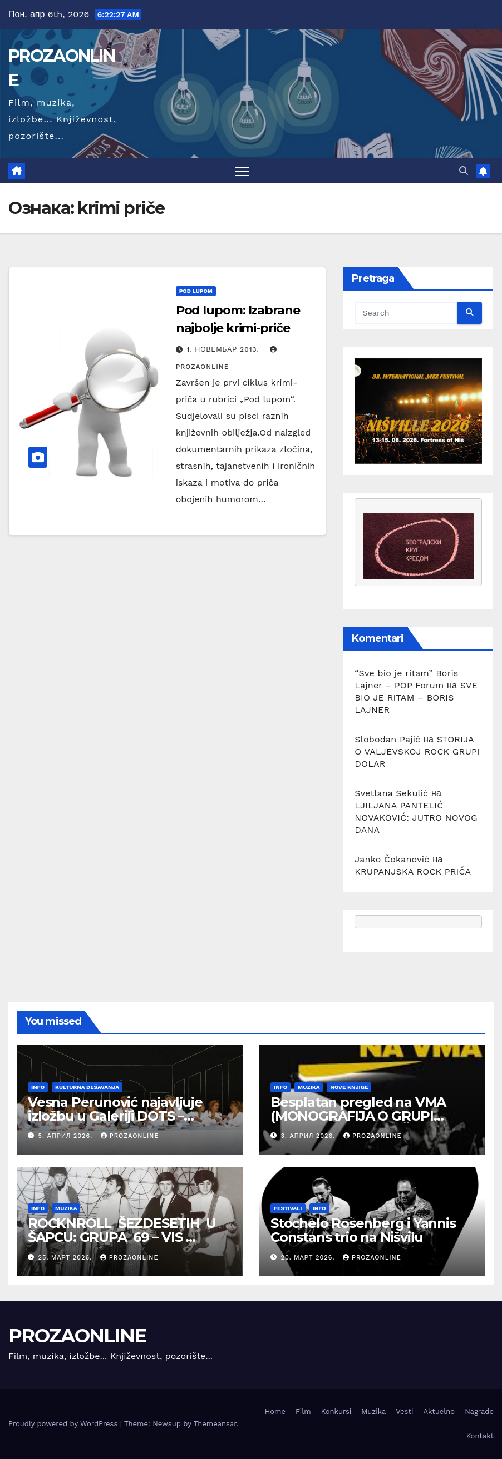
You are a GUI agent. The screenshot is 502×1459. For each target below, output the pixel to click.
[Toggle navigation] (242, 171)
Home (275, 1412)
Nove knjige (349, 1088)
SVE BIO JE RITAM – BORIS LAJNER (416, 698)
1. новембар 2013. (224, 350)
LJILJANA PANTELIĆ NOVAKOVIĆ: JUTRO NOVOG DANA (416, 818)
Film (303, 1412)
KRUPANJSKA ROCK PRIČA (413, 872)
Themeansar (215, 1424)
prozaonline (130, 1136)
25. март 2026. (66, 1257)
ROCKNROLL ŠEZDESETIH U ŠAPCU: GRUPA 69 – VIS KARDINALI (122, 1238)
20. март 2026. (309, 1257)
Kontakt (480, 1436)
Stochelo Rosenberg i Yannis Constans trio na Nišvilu (363, 1231)
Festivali (288, 1209)
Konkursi (336, 1412)
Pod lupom (196, 291)
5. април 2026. (66, 1136)
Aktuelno (439, 1412)
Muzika (308, 1088)
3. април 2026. (309, 1136)
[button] (463, 171)
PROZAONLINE (77, 1335)
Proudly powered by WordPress (64, 1424)
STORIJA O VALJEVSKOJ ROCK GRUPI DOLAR (417, 752)
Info (38, 1088)
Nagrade (479, 1412)
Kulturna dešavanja (87, 1088)
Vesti (404, 1412)
